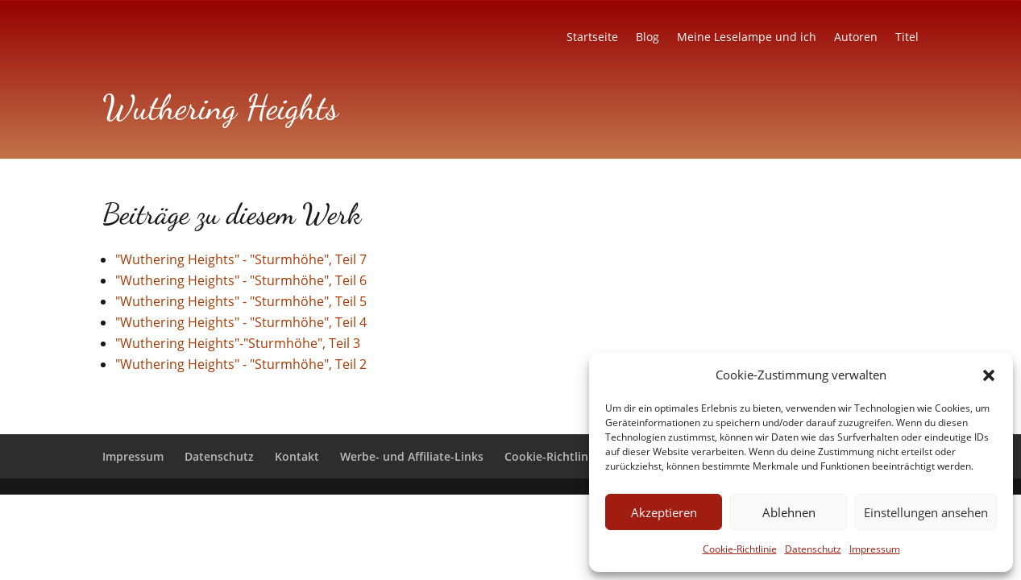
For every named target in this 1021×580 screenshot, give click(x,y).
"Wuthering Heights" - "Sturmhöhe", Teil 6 (241, 280)
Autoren (856, 37)
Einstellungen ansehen (926, 512)
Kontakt (297, 456)
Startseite (592, 37)
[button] (989, 375)
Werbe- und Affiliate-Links (412, 456)
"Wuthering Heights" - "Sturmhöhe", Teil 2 (241, 364)
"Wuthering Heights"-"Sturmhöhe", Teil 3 (237, 343)
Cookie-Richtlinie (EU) (563, 456)
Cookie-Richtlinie (740, 549)
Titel (907, 37)
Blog (647, 37)
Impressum (874, 549)
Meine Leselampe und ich (746, 37)
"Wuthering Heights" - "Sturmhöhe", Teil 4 (241, 322)
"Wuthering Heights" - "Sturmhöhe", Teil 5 (241, 301)
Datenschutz (813, 549)
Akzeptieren (664, 512)
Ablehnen (789, 512)
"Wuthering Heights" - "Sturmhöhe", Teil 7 (241, 259)
